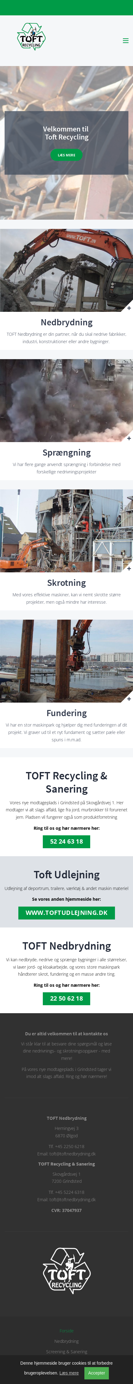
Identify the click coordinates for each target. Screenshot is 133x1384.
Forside (67, 1331)
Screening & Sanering (66, 1352)
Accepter (96, 1372)
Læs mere (66, 154)
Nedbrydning (66, 1341)
